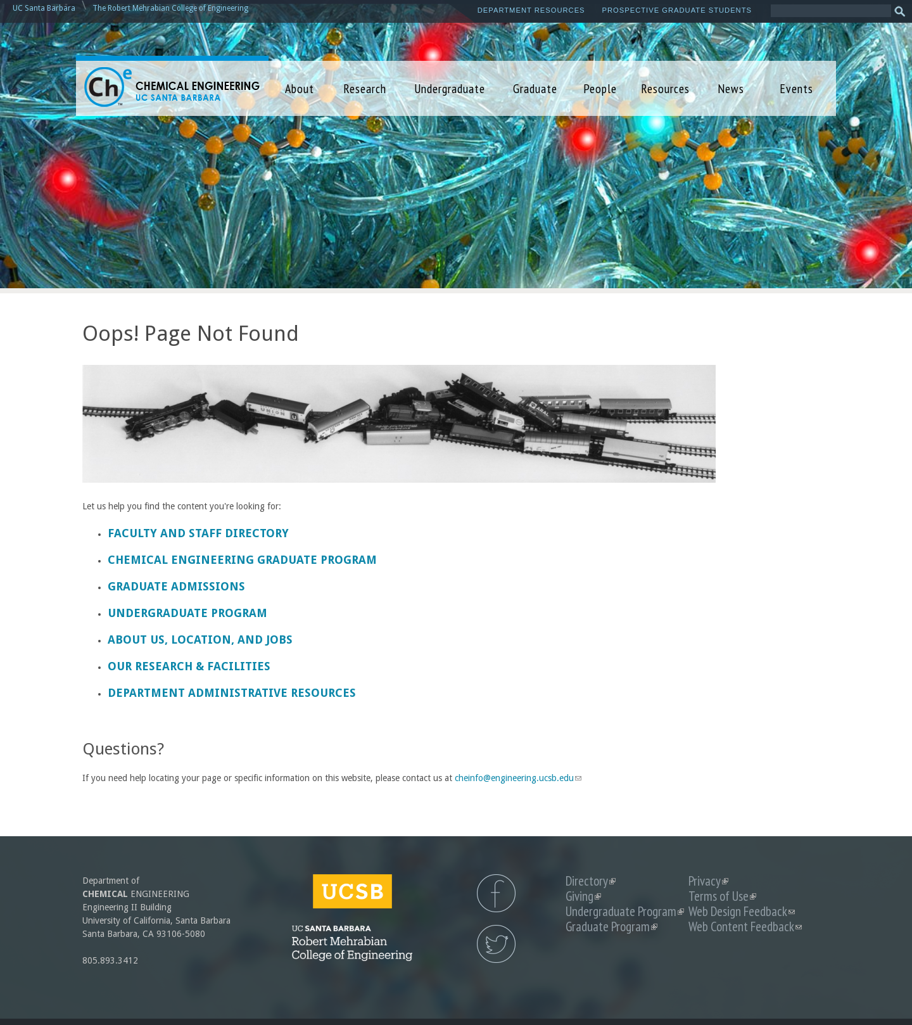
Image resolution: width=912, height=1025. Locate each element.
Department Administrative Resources (232, 692)
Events (796, 88)
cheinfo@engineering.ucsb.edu (518, 778)
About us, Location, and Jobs (200, 639)
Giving (583, 896)
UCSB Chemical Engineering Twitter (496, 944)
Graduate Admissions (176, 586)
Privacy (708, 880)
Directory (591, 880)
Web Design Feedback (741, 911)
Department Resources (531, 10)
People (600, 88)
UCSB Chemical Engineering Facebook (496, 893)
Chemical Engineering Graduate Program (242, 559)
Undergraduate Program (187, 613)
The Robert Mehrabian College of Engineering (170, 8)
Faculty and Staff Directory (198, 533)
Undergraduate (449, 88)
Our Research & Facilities (189, 666)
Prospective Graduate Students (677, 10)
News (731, 88)
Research (364, 88)
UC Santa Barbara (44, 8)
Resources (665, 88)
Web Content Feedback (745, 926)
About (299, 88)
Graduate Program (611, 926)
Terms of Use (722, 896)
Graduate (535, 88)
